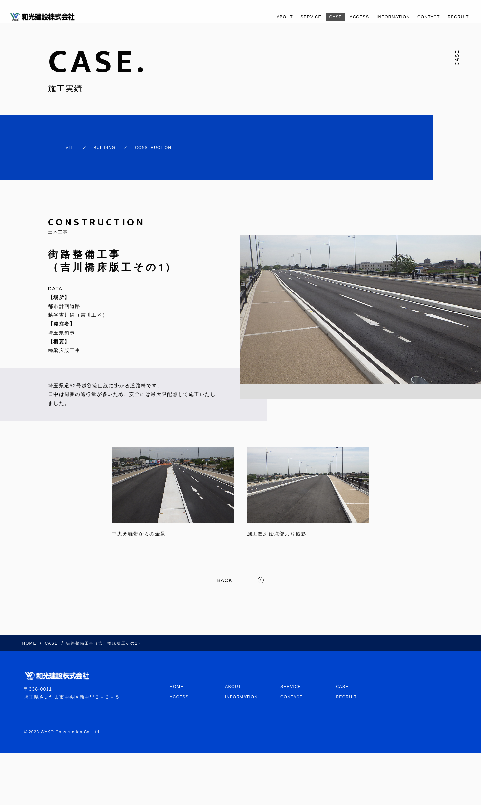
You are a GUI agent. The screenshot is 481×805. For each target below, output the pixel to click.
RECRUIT (456, 17)
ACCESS (343, 17)
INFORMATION (381, 17)
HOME (177, 673)
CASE (315, 17)
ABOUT (258, 17)
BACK (225, 574)
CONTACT (422, 17)
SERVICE (288, 17)
